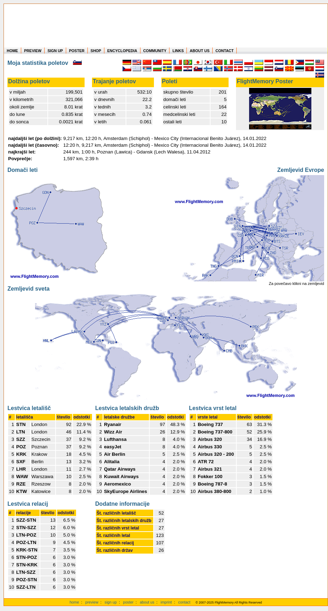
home (74, 602)
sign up (111, 602)
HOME (12, 51)
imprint (166, 602)
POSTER (77, 51)
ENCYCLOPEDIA (122, 51)
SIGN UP (55, 51)
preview (91, 602)
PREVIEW (32, 51)
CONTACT (224, 51)
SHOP (96, 51)
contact (184, 602)
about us (147, 602)
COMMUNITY (155, 51)
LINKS (178, 51)
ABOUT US (199, 51)
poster (128, 602)
